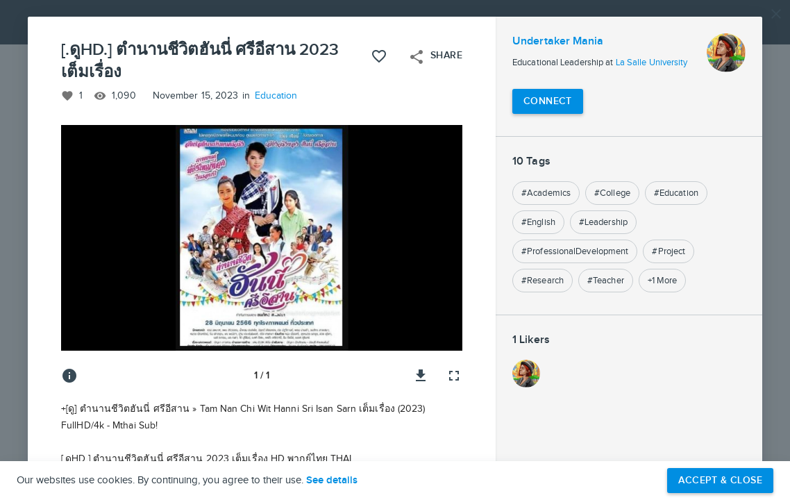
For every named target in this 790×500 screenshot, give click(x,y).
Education (276, 95)
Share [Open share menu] (435, 57)
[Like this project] (379, 56)
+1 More (663, 280)
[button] (395, 250)
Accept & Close (720, 480)
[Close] (776, 14)
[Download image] (421, 376)
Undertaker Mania (558, 41)
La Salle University (652, 62)
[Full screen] (454, 376)
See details (332, 480)
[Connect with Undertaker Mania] (547, 101)
